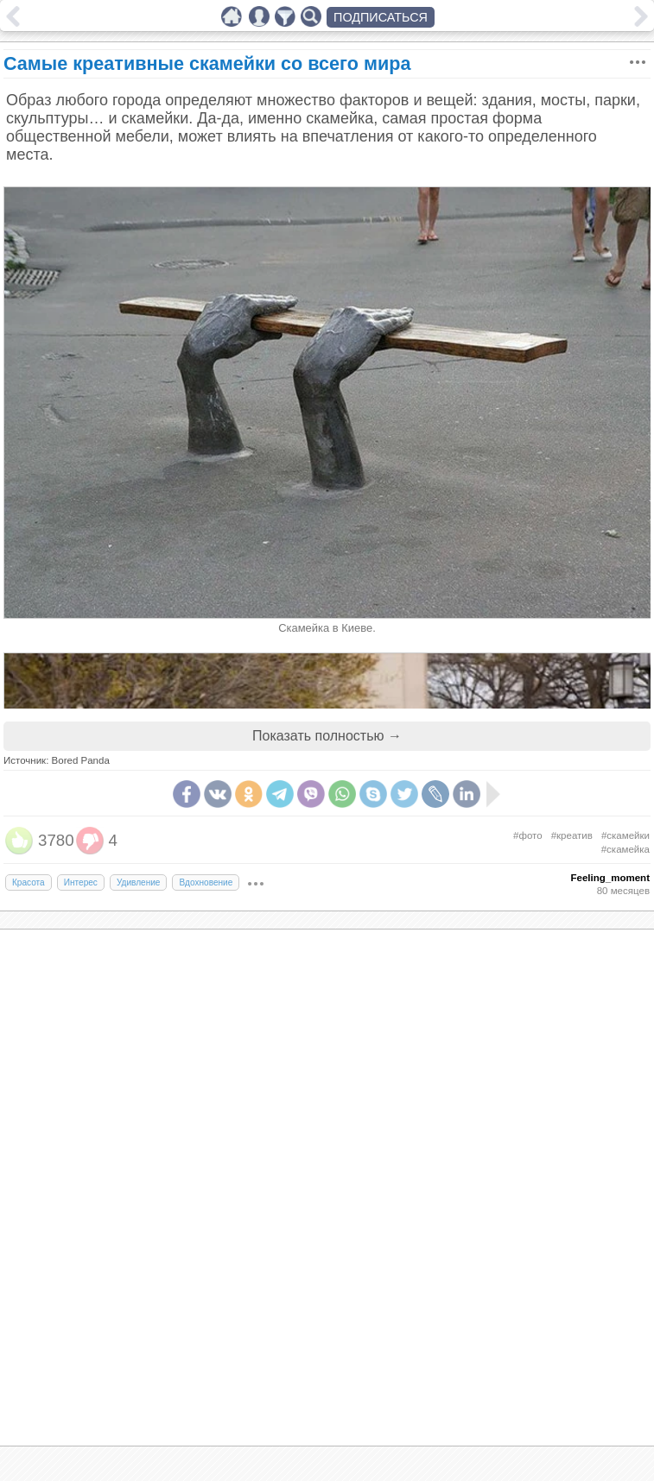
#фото (528, 835)
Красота (28, 882)
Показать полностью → (327, 735)
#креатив (572, 835)
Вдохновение (205, 882)
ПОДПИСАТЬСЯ (380, 17)
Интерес (81, 882)
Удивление (139, 882)
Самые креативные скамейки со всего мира (206, 63)
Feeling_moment (610, 878)
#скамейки (625, 835)
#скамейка (625, 849)
